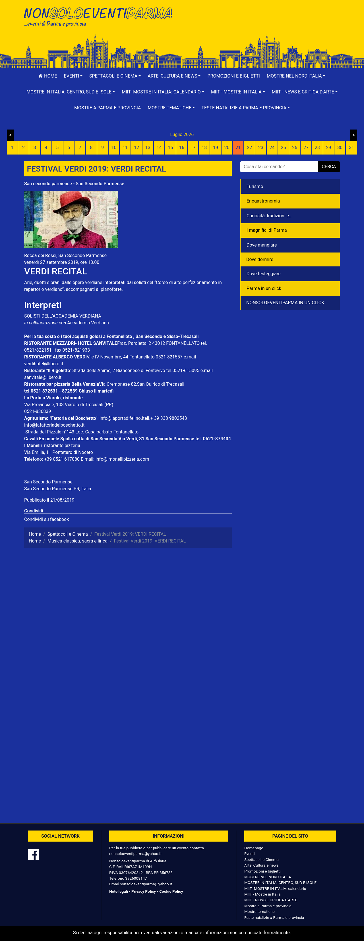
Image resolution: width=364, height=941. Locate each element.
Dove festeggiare (264, 273)
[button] (73, 76)
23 (260, 147)
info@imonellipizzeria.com (122, 459)
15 (170, 147)
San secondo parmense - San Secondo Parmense (74, 183)
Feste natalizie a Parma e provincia (274, 917)
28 (317, 147)
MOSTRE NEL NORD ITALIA (267, 877)
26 (294, 147)
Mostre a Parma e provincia (107, 107)
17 (193, 147)
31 (351, 147)
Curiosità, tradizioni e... (270, 215)
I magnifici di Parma (267, 230)
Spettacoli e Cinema (261, 859)
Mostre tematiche (259, 911)
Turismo (255, 186)
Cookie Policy (171, 891)
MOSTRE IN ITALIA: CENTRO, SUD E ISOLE (280, 882)
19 (215, 147)
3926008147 (136, 878)
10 (113, 147)
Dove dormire (259, 259)
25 (283, 147)
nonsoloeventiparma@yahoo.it (135, 853)
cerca (329, 166)
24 (272, 147)
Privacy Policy (143, 891)
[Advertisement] (263, 23)
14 (159, 147)
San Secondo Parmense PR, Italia (57, 488)
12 (136, 147)
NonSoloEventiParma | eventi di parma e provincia (101, 16)
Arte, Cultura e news (261, 865)
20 (226, 147)
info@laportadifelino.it (122, 418)
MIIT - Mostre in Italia (262, 894)
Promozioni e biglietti (233, 76)
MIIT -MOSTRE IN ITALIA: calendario (275, 888)
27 (306, 147)
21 (238, 147)
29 (328, 147)
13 (147, 147)
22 (249, 147)
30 (339, 147)
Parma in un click (264, 288)
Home (48, 76)
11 (125, 147)
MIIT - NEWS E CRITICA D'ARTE (270, 900)
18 (204, 147)
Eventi (249, 853)
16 (181, 147)
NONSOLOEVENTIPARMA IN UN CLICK (285, 302)
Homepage (253, 848)
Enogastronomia (263, 201)
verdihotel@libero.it (43, 363)
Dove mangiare (262, 245)
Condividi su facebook (46, 519)
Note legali (118, 891)
